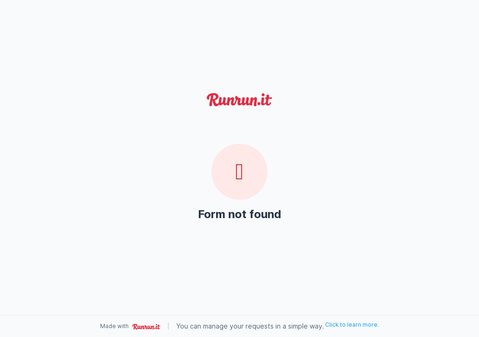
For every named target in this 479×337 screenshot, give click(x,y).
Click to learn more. (352, 324)
